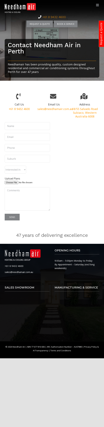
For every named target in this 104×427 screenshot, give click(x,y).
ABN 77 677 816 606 (36, 346)
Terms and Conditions (60, 350)
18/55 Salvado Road (85, 109)
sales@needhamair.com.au (55, 109)
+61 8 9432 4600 (54, 17)
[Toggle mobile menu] (97, 5)
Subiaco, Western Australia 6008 (85, 114)
